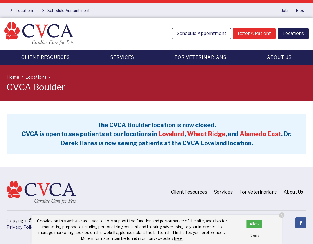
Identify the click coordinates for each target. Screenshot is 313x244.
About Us (279, 57)
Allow (254, 224)
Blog (300, 10)
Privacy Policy (21, 227)
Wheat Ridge (206, 134)
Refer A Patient (254, 33)
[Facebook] (300, 222)
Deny (254, 235)
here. (179, 238)
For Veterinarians (201, 57)
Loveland (171, 134)
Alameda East (260, 134)
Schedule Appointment (201, 33)
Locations (293, 33)
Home (13, 77)
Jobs (285, 10)
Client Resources (45, 57)
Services (122, 57)
